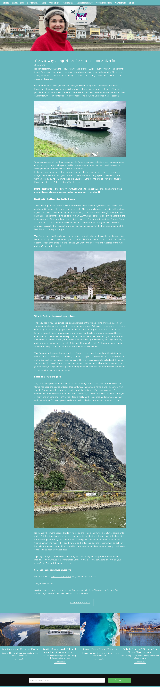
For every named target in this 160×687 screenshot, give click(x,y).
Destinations (32, 2)
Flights (132, 2)
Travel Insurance (85, 2)
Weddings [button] (54, 2)
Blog (44, 2)
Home (6, 2)
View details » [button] (20, 659)
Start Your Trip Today (80, 602)
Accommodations (104, 2)
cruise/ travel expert (61, 576)
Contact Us (68, 2)
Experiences (18, 2)
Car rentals (120, 2)
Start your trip (119, 680)
